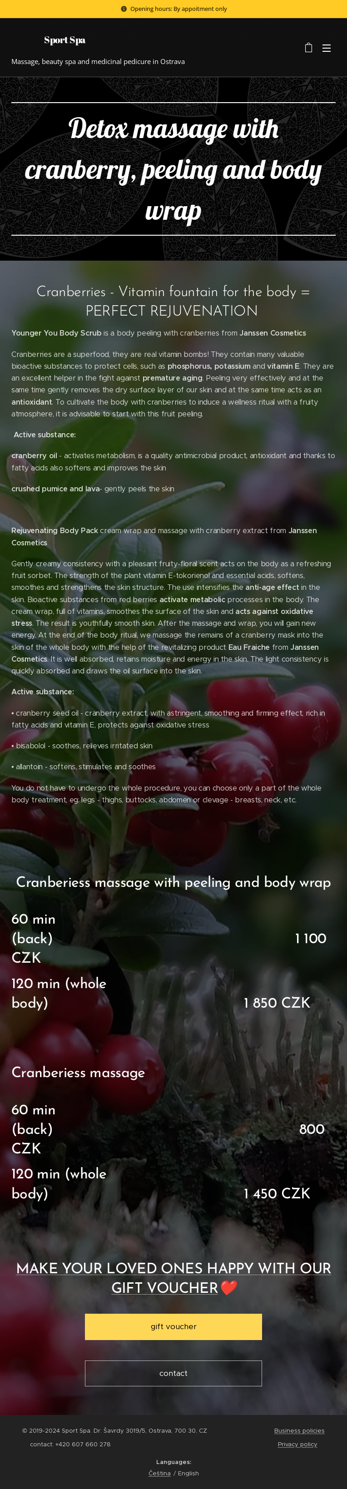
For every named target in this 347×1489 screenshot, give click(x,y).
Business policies (299, 1431)
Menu (326, 48)
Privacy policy (297, 1444)
